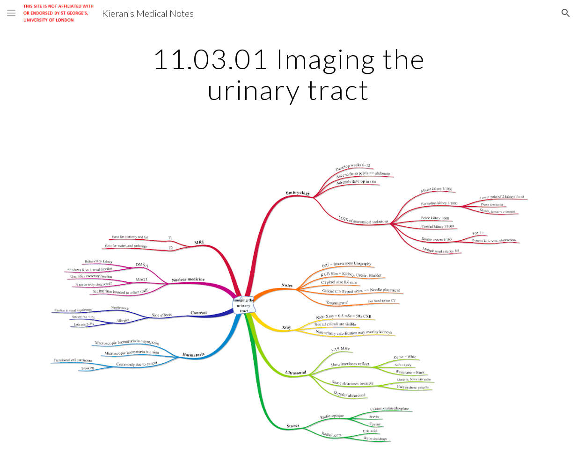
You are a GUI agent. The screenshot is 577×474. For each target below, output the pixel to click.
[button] (11, 13)
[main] (289, 73)
